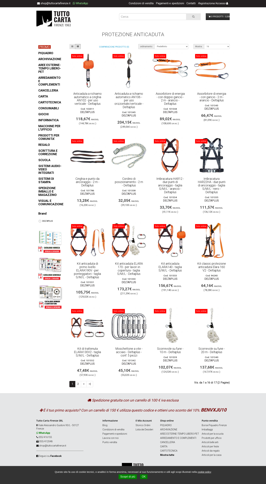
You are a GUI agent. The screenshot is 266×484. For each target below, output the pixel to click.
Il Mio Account (144, 420)
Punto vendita (109, 442)
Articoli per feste (210, 446)
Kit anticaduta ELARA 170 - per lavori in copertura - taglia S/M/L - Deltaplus (129, 268)
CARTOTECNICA (168, 450)
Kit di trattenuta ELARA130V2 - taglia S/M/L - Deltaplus (87, 352)
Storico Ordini (143, 425)
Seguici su (50, 456)
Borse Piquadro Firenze (214, 425)
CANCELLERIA (167, 442)
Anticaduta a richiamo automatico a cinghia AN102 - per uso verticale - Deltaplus (87, 98)
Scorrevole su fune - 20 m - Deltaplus (211, 350)
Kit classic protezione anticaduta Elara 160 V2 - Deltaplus (211, 267)
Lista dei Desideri (144, 429)
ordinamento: (146, 46)
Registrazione (206, 3)
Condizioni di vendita (141, 3)
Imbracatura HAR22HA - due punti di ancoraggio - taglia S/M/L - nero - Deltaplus (211, 185)
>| (90, 384)
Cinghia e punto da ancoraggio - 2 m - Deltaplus (87, 182)
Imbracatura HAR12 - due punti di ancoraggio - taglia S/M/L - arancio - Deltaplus (170, 185)
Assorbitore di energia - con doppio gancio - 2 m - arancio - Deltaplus (170, 98)
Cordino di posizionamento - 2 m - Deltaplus (129, 182)
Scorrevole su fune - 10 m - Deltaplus (170, 350)
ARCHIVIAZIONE (168, 429)
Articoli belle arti (210, 442)
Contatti (191, 3)
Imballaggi (207, 429)
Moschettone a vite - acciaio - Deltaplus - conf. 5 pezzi (128, 352)
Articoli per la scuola (212, 433)
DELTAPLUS (46, 221)
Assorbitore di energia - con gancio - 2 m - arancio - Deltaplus (211, 97)
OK (144, 476)
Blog (104, 425)
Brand (42, 213)
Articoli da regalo (211, 450)
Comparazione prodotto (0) (114, 47)
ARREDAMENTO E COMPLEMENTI (178, 438)
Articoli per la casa (211, 455)
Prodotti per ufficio (212, 438)
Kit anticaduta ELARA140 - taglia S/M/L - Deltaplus (170, 267)
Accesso (220, 3)
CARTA (163, 446)
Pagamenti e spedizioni (170, 3)
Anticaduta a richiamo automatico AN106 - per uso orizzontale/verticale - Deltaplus (129, 100)
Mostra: (198, 46)
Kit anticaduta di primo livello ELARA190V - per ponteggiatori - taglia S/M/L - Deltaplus (87, 270)
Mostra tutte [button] (167, 455)
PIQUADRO (166, 425)
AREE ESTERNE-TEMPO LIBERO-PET (179, 433)
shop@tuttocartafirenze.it (52, 445)
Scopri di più (127, 476)
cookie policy (204, 472)
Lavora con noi (110, 438)
